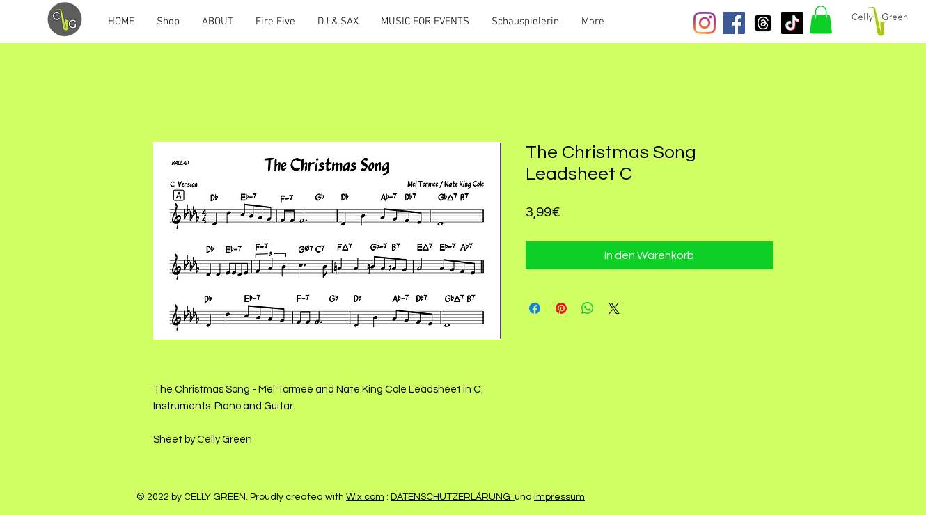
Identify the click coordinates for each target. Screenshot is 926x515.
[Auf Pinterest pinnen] (561, 308)
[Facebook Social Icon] (734, 23)
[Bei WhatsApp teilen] (587, 308)
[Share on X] (614, 308)
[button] (821, 20)
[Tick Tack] (792, 23)
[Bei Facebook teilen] (534, 308)
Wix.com (365, 497)
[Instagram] (704, 23)
